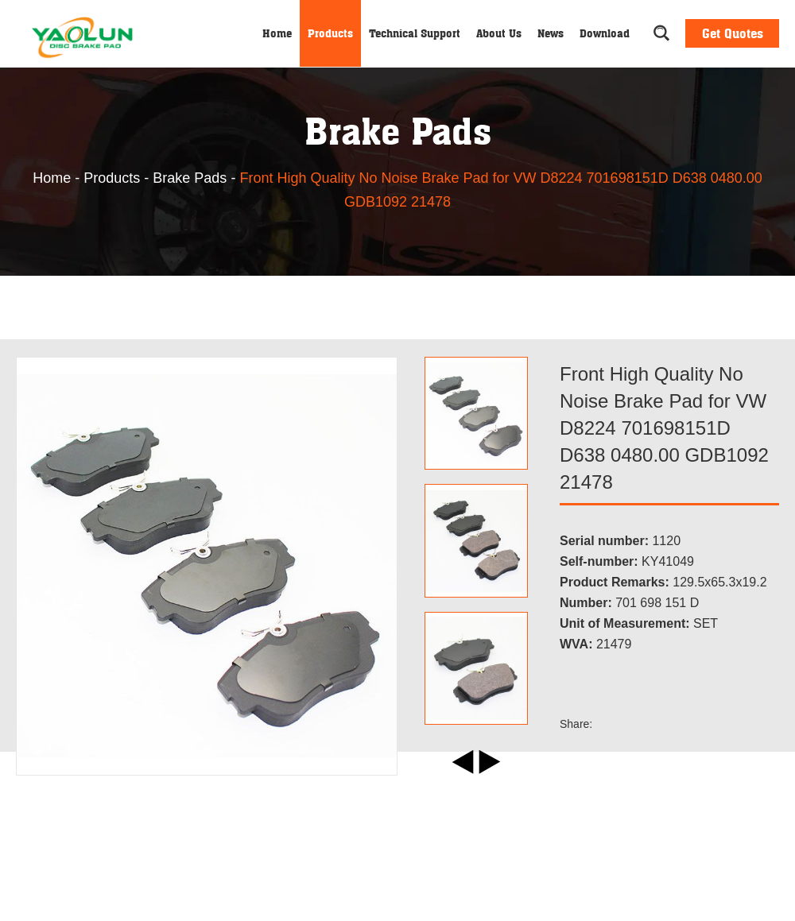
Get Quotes (732, 33)
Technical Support (414, 33)
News (550, 33)
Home (277, 33)
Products (330, 33)
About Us (499, 33)
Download (605, 33)
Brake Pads (190, 178)
